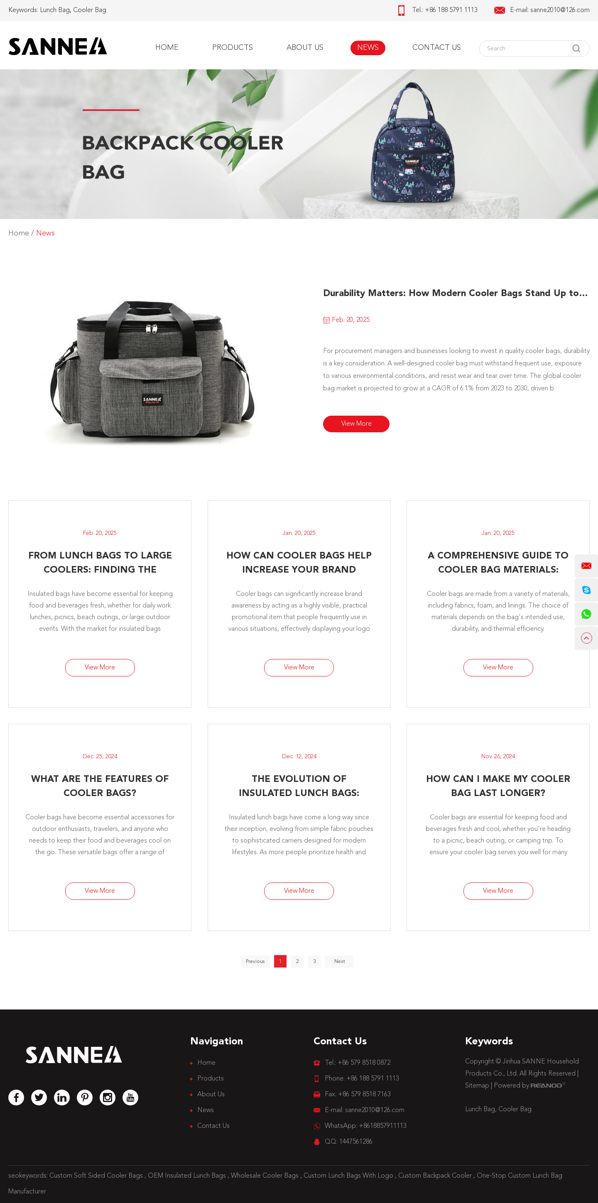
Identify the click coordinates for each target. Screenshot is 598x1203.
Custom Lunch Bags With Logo (349, 1176)
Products (232, 47)
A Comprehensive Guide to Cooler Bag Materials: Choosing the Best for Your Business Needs (498, 564)
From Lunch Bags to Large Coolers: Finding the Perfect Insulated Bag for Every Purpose (100, 564)
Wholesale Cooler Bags (265, 1176)
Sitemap (477, 1086)
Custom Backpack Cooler (435, 1176)
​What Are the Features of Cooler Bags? (100, 786)
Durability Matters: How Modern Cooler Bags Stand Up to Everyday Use (456, 293)
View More (356, 424)
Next (339, 961)
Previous (255, 961)
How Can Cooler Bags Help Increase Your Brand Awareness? (299, 564)
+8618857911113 (383, 1126)
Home (167, 47)
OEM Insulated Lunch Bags (188, 1176)
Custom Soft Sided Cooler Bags (97, 1176)
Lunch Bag (55, 10)
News (368, 47)
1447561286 (356, 1142)
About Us (305, 47)
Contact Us (436, 47)
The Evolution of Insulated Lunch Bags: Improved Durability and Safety (299, 788)
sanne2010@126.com (560, 10)
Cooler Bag (89, 10)
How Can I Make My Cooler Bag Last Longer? (498, 786)
